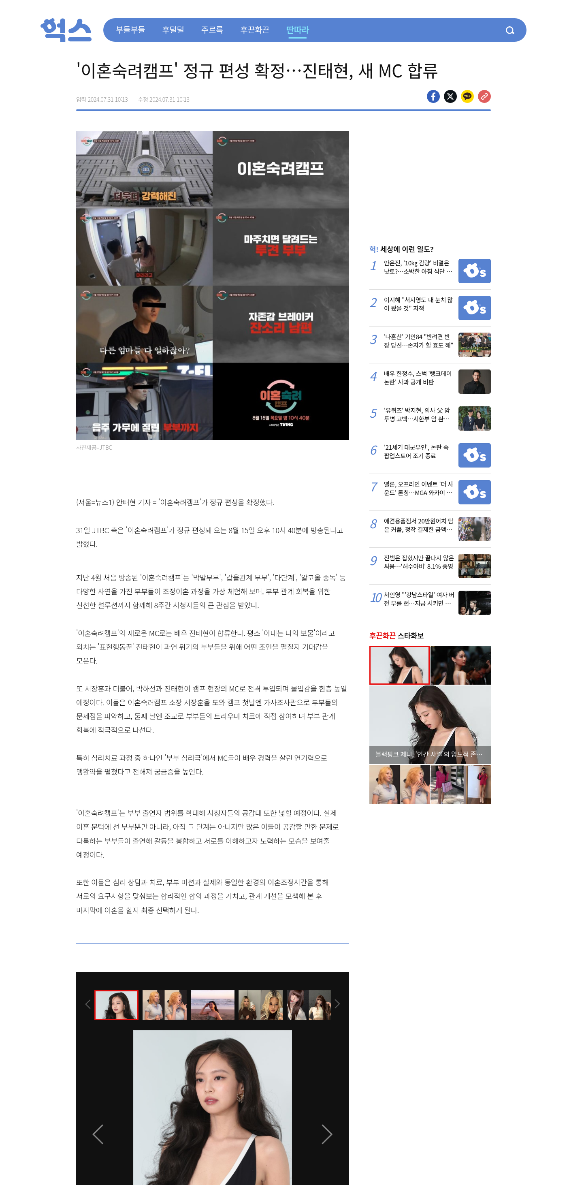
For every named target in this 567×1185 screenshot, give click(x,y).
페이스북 (433, 96)
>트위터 (450, 96)
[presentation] (87, 1004)
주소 (484, 96)
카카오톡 (467, 96)
